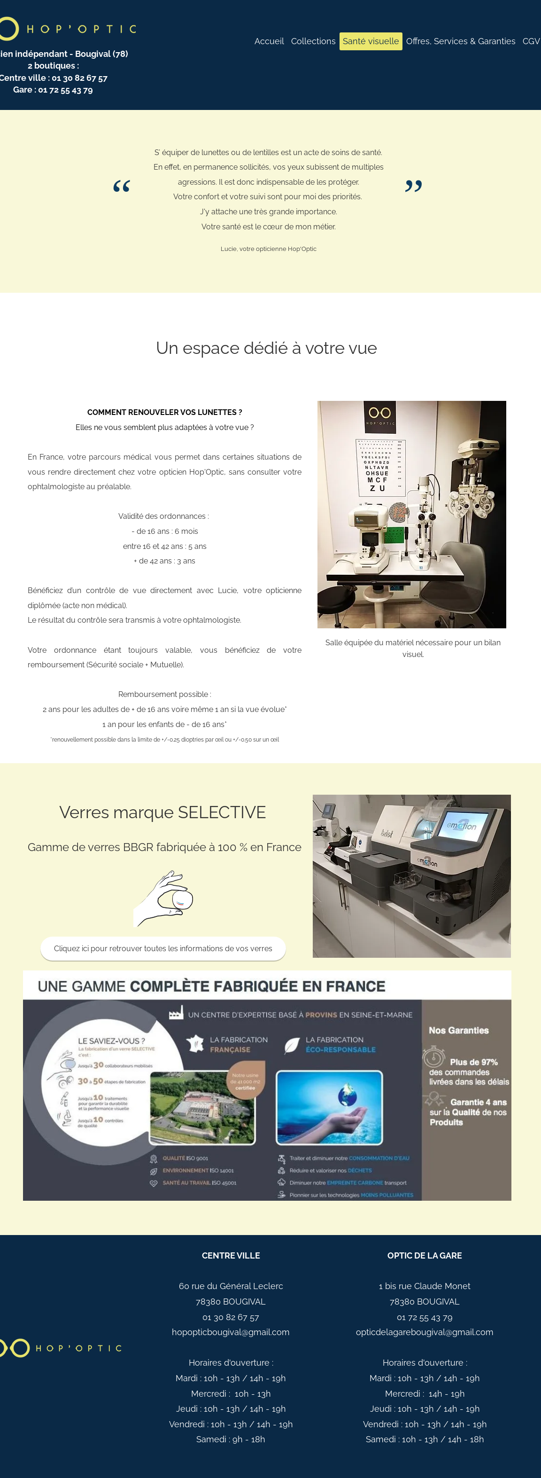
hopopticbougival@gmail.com (231, 1332)
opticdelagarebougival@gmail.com (425, 1332)
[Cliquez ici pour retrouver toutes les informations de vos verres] (163, 949)
